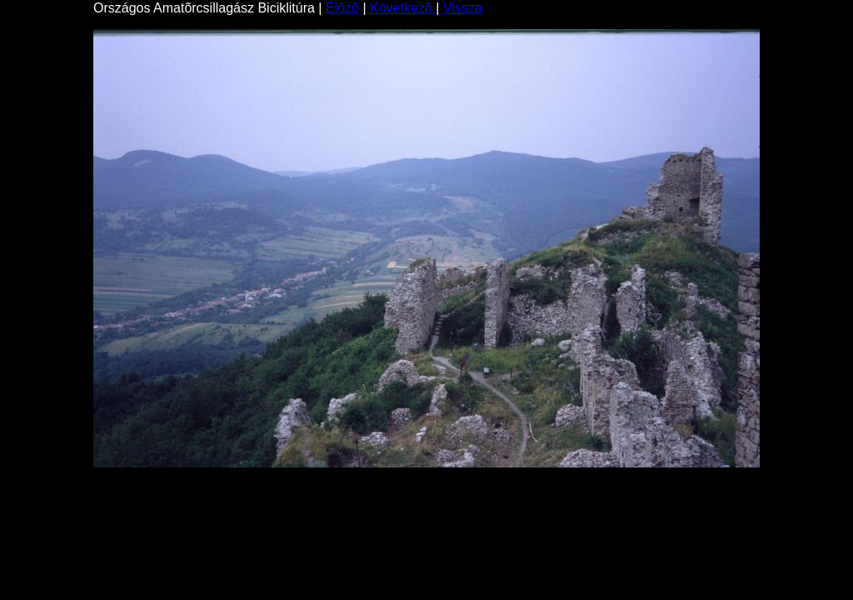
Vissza (462, 8)
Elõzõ (342, 8)
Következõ (403, 8)
